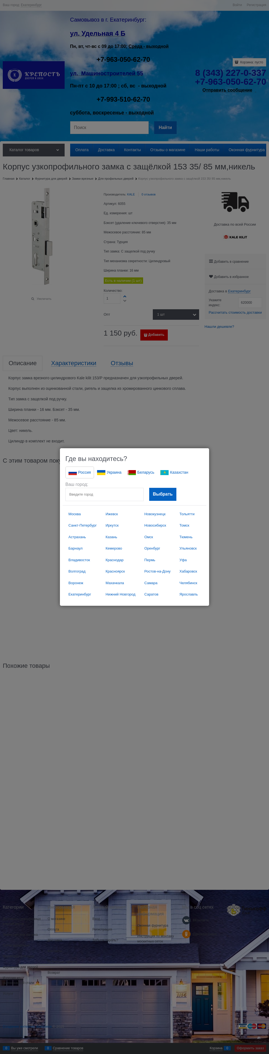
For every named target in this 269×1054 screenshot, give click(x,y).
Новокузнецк (154, 514)
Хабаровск (188, 571)
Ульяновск (188, 548)
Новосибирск (155, 525)
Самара (150, 583)
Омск (148, 537)
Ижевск (112, 514)
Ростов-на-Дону (157, 571)
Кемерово (114, 548)
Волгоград (77, 571)
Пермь (149, 560)
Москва (74, 514)
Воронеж (75, 583)
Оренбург (152, 548)
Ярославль (188, 594)
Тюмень (185, 537)
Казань (111, 537)
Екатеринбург (79, 594)
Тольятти (186, 514)
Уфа (183, 560)
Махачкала (115, 583)
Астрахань (77, 537)
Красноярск (115, 571)
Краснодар (115, 560)
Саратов (151, 594)
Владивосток (79, 560)
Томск (184, 525)
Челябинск (188, 583)
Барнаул (75, 548)
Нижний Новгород (121, 594)
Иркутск (112, 525)
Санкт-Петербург (82, 525)
